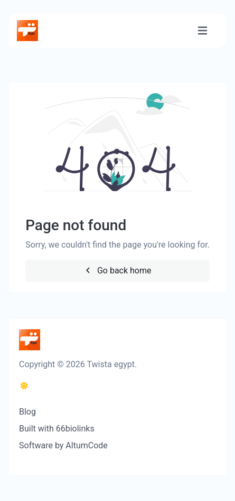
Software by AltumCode (63, 445)
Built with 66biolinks (57, 429)
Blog (27, 412)
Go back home (117, 271)
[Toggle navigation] (202, 31)
